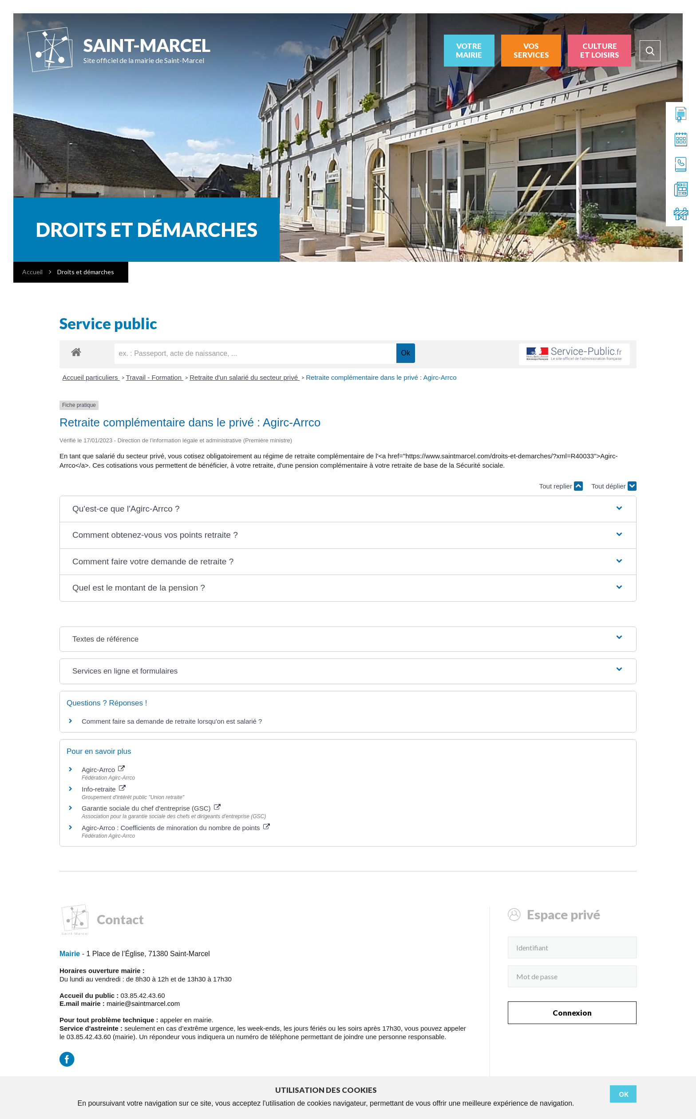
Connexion (572, 1012)
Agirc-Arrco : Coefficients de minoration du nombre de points (176, 827)
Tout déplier (614, 486)
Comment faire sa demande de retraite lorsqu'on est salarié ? (172, 721)
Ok (624, 1094)
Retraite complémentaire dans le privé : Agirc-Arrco (381, 377)
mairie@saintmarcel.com (143, 1003)
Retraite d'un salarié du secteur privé (245, 377)
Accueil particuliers (91, 377)
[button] (348, 509)
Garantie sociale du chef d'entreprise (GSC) (151, 808)
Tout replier (561, 486)
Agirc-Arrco (103, 769)
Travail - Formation (154, 377)
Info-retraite (104, 789)
